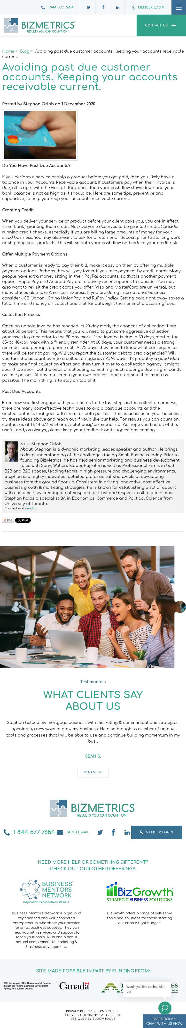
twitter (100, 832)
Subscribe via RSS (8, 520)
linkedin (127, 832)
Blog (24, 51)
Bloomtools (104, 1018)
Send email (78, 832)
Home (8, 51)
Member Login (151, 7)
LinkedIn (29, 508)
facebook (114, 832)
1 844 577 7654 (60, 7)
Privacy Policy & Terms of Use (93, 1011)
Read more (93, 772)
